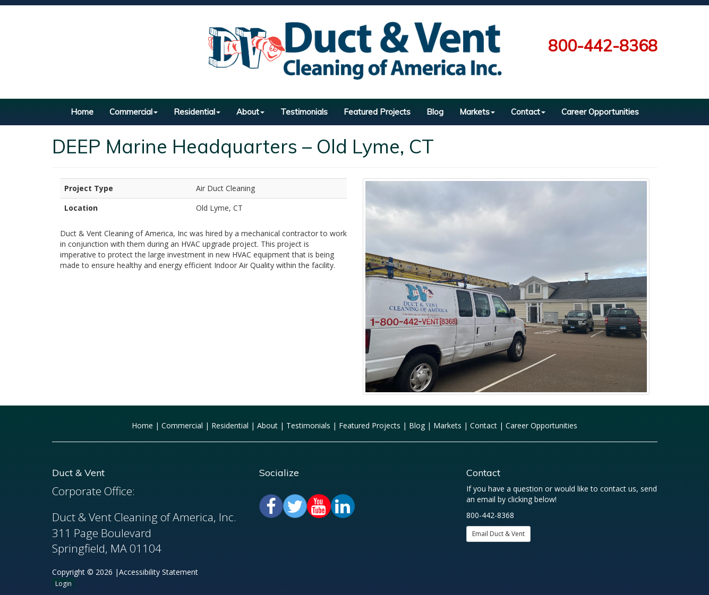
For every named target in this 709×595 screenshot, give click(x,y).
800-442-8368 (602, 46)
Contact (528, 112)
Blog (434, 112)
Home (82, 112)
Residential (197, 112)
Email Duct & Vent (498, 533)
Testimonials (304, 112)
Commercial (133, 112)
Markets (477, 112)
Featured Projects (377, 112)
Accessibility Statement (158, 572)
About (250, 112)
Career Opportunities (600, 112)
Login (63, 583)
